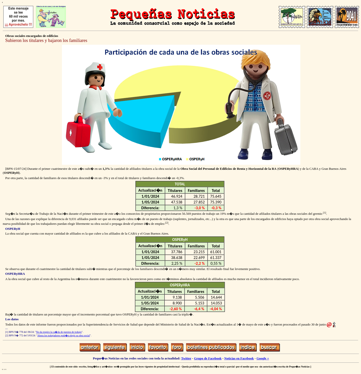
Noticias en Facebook (239, 358)
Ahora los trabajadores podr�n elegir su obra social (63, 335)
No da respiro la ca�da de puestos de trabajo (59, 332)
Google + (262, 358)
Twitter (186, 358)
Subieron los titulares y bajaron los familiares (46, 40)
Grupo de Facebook (208, 358)
